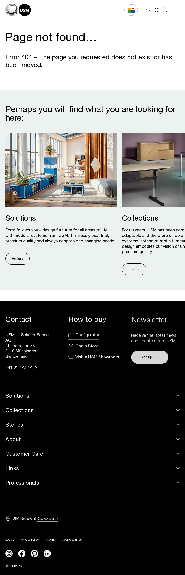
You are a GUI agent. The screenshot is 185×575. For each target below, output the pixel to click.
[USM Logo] (18, 10)
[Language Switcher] (157, 10)
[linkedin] (47, 553)
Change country (47, 519)
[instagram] (9, 553)
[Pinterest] (34, 553)
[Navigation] (176, 10)
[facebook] (21, 553)
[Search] (165, 10)
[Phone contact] (148, 10)
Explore (17, 258)
